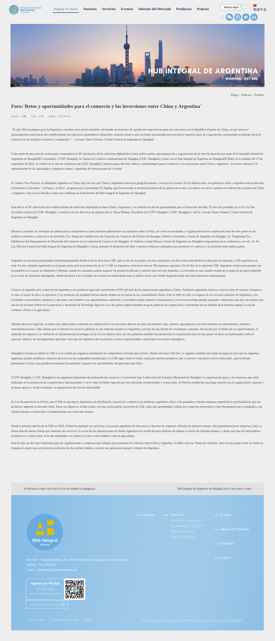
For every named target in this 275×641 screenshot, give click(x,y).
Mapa (88, 620)
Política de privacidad (65, 620)
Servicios (109, 9)
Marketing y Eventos (183, 531)
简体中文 (260, 7)
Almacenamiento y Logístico (188, 525)
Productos (184, 9)
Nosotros (90, 9)
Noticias (246, 94)
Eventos (127, 9)
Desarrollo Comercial (183, 536)
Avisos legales (37, 620)
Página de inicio (66, 9)
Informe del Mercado (154, 9)
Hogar (234, 94)
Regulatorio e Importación (186, 520)
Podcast (203, 9)
